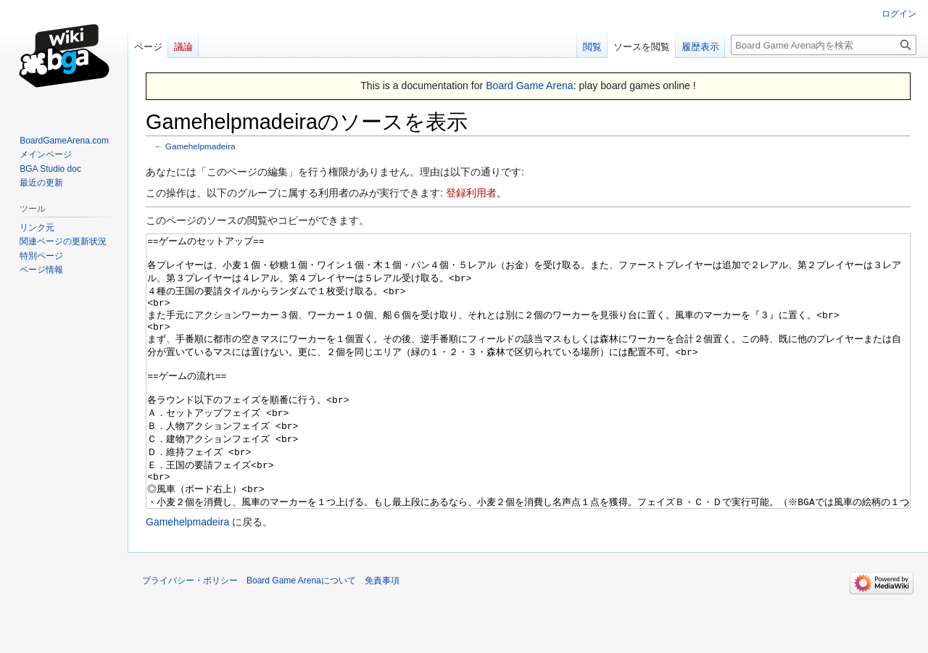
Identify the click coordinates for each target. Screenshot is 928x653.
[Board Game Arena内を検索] (823, 45)
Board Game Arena (529, 85)
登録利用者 (471, 193)
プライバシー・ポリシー (190, 635)
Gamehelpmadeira (200, 146)
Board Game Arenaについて (301, 635)
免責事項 (382, 635)
